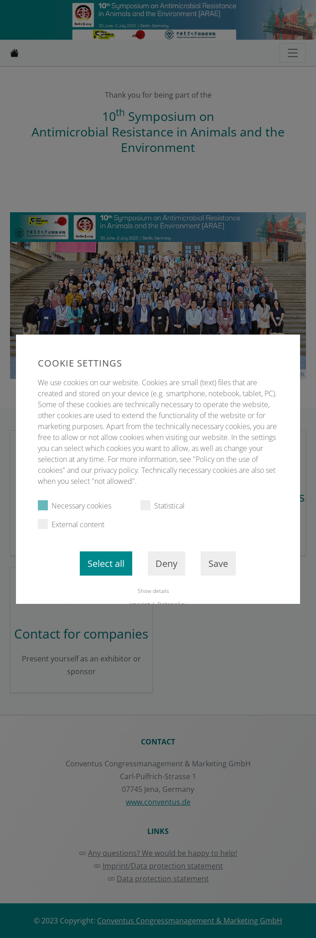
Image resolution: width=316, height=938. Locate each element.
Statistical (162, 505)
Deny (167, 563)
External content (71, 524)
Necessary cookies (74, 505)
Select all (106, 563)
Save (218, 563)
